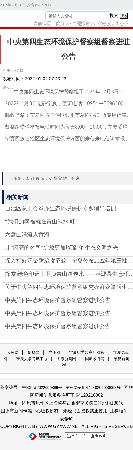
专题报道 (81, 23)
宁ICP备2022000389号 (42, 387)
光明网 (54, 352)
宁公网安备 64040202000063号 (93, 387)
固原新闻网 (66, 358)
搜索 (113, 15)
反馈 (47, 5)
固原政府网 (94, 358)
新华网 (33, 352)
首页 (60, 23)
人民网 (13, 352)
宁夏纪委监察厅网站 (86, 352)
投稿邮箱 (34, 5)
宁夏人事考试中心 (31, 358)
